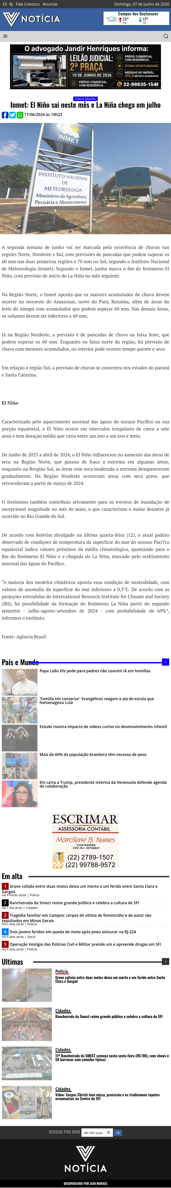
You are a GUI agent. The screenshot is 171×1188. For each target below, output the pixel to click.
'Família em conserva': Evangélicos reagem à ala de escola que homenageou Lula (97, 700)
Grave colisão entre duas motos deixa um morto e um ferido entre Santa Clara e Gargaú (110, 979)
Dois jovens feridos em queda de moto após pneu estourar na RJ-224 (73, 931)
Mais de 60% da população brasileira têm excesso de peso (93, 754)
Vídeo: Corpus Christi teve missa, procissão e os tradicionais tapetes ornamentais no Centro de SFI (107, 1096)
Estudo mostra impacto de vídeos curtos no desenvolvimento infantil (103, 726)
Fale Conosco (28, 4)
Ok (118, 1133)
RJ (11, 4)
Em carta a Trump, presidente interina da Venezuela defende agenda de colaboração (103, 784)
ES (5, 4)
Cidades (62, 1010)
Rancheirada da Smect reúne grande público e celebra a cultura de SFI (74, 902)
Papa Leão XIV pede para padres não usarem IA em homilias (95, 670)
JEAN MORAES (98, 1184)
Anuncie (50, 4)
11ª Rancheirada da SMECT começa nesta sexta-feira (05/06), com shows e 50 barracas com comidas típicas (112, 1057)
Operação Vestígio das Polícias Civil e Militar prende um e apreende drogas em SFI (85, 944)
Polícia (61, 971)
